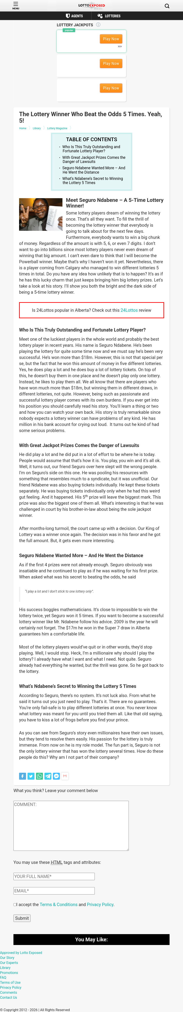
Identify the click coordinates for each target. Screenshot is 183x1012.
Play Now (111, 39)
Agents (77, 16)
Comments (8, 992)
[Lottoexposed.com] (91, 6)
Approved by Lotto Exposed (21, 952)
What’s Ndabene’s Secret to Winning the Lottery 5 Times (92, 180)
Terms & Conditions (58, 904)
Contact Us (8, 997)
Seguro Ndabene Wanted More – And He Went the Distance (93, 170)
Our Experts (9, 962)
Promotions (9, 972)
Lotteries (112, 16)
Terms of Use (10, 982)
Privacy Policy (100, 904)
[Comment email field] (54, 890)
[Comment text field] (71, 826)
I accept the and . (65, 904)
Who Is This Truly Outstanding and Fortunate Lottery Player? (91, 149)
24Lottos (129, 310)
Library (5, 967)
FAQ (3, 977)
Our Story (7, 957)
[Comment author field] (54, 876)
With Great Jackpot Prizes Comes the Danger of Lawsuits (94, 159)
